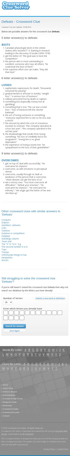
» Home (5, 385)
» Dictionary (7, 405)
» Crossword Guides (10, 409)
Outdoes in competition (13, 233)
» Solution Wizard (9, 392)
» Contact (6, 416)
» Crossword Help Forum (12, 398)
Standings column (10, 238)
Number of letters (13, 298)
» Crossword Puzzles (10, 412)
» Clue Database (8, 395)
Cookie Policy (62, 449)
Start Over (14, 330)
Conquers (6, 219)
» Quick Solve (7, 388)
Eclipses (5, 222)
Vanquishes (7, 257)
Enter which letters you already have (22, 308)
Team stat (7, 241)
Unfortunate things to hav (14, 254)
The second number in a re (15, 246)
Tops (4, 249)
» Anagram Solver (9, 402)
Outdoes (6, 230)
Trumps (5, 252)
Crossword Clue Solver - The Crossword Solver (16, 7)
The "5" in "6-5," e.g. (11, 244)
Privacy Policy (49, 449)
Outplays (6, 236)
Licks (4, 227)
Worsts (5, 260)
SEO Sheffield (28, 434)
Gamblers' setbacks (11, 225)
